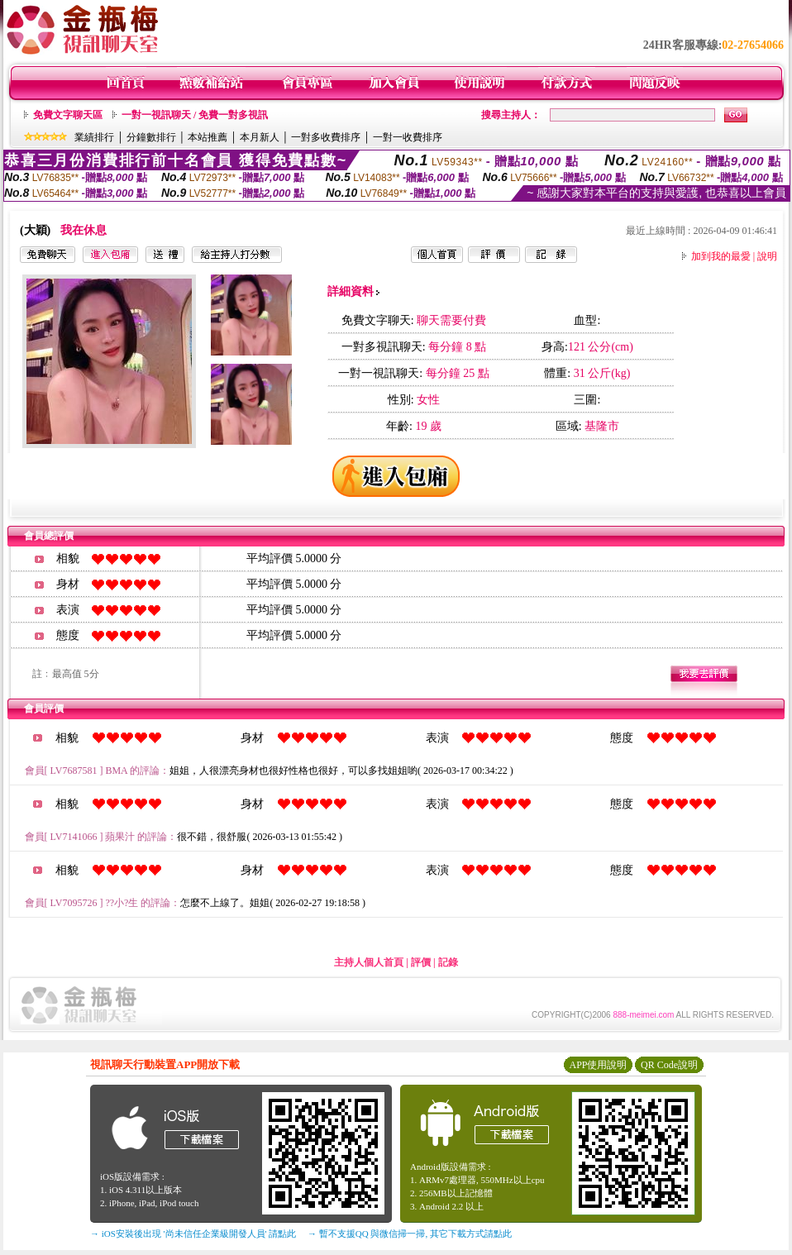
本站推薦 (207, 137)
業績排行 (94, 137)
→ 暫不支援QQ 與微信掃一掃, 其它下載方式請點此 (410, 1233)
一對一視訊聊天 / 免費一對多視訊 (195, 115)
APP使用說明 (598, 1065)
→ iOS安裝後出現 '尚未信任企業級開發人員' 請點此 (193, 1233)
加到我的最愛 (721, 256)
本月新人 (259, 137)
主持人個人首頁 (368, 962)
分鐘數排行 (151, 137)
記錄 (448, 962)
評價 (421, 962)
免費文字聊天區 (68, 115)
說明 (767, 256)
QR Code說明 (669, 1065)
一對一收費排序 (407, 137)
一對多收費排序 (325, 137)
